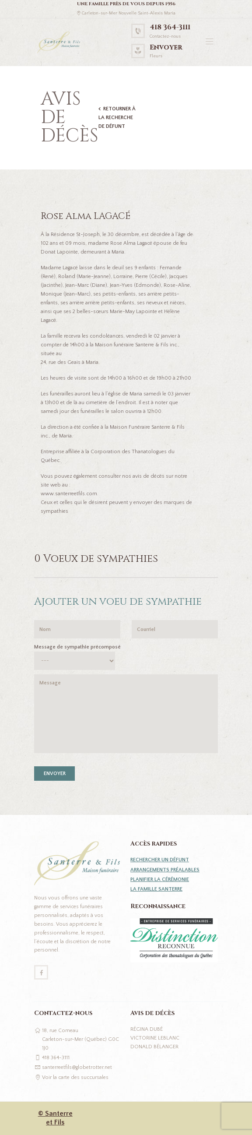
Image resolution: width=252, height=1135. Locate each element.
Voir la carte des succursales (75, 1077)
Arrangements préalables (165, 870)
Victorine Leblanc (154, 1038)
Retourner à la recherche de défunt (117, 117)
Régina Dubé (146, 1029)
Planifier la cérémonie (159, 879)
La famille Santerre (156, 889)
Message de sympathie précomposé (77, 647)
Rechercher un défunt (159, 860)
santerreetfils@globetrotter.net (77, 1067)
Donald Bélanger (154, 1047)
